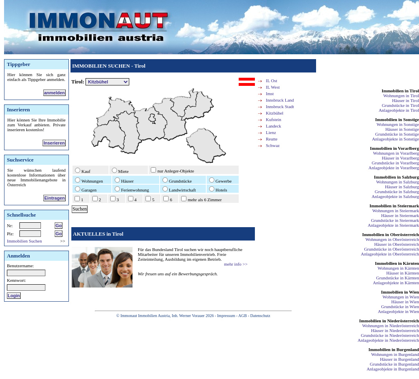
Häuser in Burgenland (399, 359)
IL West (273, 87)
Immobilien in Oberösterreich (390, 234)
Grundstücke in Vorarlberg (395, 162)
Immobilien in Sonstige (397, 119)
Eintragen (54, 198)
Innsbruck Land (280, 100)
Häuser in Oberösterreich (396, 244)
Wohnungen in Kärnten (398, 268)
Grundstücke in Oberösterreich (391, 249)
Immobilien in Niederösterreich (389, 320)
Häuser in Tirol (405, 100)
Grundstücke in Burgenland (394, 364)
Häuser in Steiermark (400, 215)
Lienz (271, 132)
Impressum (226, 315)
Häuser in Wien (405, 301)
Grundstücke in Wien (400, 306)
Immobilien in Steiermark (394, 205)
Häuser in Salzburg (402, 186)
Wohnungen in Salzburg (397, 181)
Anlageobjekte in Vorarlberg (393, 167)
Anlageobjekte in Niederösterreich (388, 340)
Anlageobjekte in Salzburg (395, 196)
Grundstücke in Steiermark (395, 220)
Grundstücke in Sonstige (397, 134)
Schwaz (273, 145)
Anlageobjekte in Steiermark (393, 225)
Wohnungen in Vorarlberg (396, 153)
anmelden (54, 92)
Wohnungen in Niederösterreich (390, 325)
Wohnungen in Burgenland (395, 354)
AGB (242, 315)
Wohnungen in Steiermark (395, 210)
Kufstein (273, 119)
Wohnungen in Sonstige (397, 124)
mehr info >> (236, 264)
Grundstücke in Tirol (400, 105)
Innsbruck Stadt (280, 106)
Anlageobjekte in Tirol (398, 110)
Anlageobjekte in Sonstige (395, 138)
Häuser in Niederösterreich (395, 330)
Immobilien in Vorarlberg (394, 148)
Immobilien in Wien (400, 292)
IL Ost (271, 80)
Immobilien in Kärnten (397, 263)
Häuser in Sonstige (402, 129)
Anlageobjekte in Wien (398, 311)
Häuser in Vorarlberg (400, 157)
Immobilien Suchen (24, 240)
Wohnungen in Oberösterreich (392, 239)
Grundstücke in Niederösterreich (390, 335)
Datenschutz (260, 315)
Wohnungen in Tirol (401, 95)
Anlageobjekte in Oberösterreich (390, 253)
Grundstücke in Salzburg (397, 191)
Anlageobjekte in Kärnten (396, 282)
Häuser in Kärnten (402, 272)
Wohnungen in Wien (401, 296)
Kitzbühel (274, 113)
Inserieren (54, 143)
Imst (270, 93)
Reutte (272, 138)
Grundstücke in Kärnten (397, 277)
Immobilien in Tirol (400, 90)
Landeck (273, 125)
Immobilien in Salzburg (396, 177)
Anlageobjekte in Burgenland (393, 368)
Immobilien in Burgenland (393, 349)
